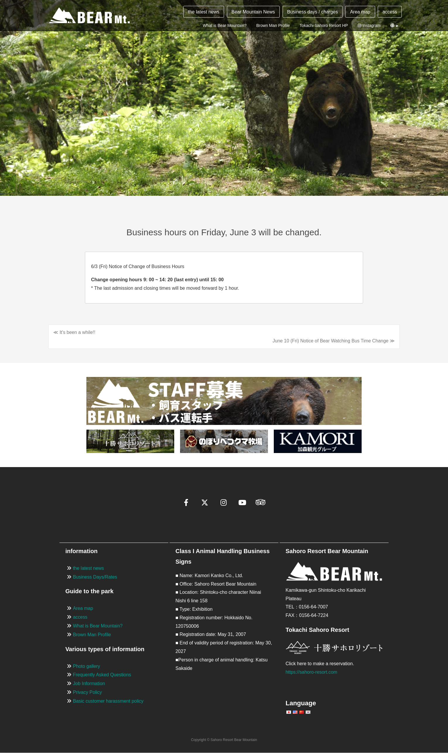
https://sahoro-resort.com (311, 672)
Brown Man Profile (273, 25)
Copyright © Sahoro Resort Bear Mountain (224, 740)
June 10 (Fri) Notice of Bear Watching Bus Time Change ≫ (333, 340)
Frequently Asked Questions (102, 675)
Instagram (369, 25)
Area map (360, 11)
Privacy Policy (87, 692)
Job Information (89, 683)
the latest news (203, 11)
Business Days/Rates (95, 576)
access (389, 11)
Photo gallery (86, 666)
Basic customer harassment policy (108, 701)
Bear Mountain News (253, 11)
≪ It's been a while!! (74, 332)
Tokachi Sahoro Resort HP (324, 25)
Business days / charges (312, 11)
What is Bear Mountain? (224, 25)
